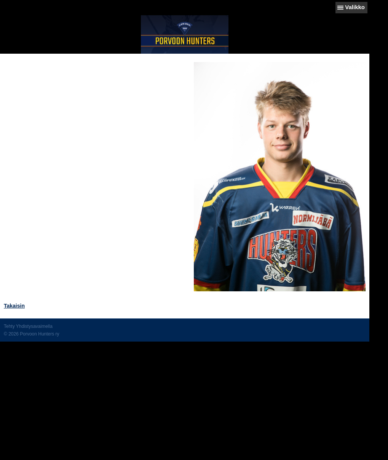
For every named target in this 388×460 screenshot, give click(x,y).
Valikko (355, 7)
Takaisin (14, 306)
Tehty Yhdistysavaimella (28, 326)
